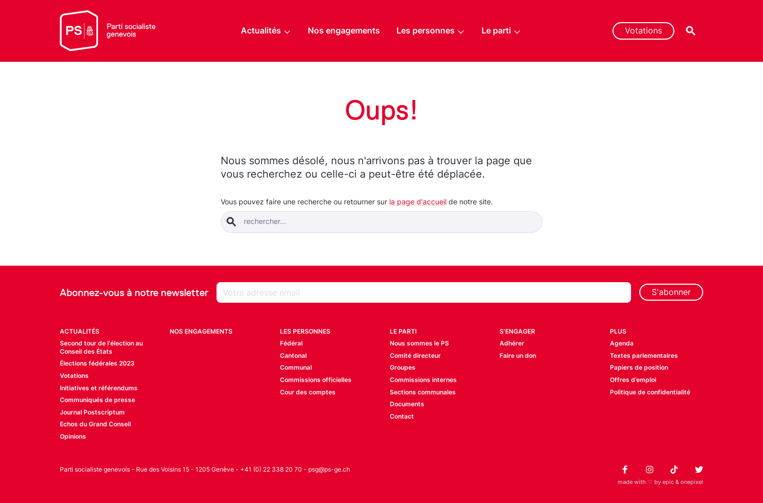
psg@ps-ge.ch (329, 469)
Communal (296, 367)
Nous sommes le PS (419, 343)
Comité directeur (415, 355)
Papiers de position (639, 367)
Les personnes (430, 30)
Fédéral (291, 343)
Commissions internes (423, 380)
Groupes (403, 367)
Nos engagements (344, 30)
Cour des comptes (308, 392)
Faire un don (518, 355)
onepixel (692, 481)
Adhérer (512, 343)
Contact (402, 416)
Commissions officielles (316, 380)
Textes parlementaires (644, 355)
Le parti (501, 30)
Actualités (266, 30)
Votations (643, 30)
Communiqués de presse (97, 400)
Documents (407, 404)
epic (668, 481)
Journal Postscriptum (92, 412)
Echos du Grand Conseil (95, 424)
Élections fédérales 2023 (97, 363)
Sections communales (423, 392)
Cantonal (293, 355)
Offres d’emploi (633, 380)
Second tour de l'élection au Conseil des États (101, 347)
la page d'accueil (417, 201)
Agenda (622, 343)
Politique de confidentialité (650, 392)
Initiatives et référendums (99, 388)
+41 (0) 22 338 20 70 (271, 469)
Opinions (73, 436)
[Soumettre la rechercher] (231, 222)
